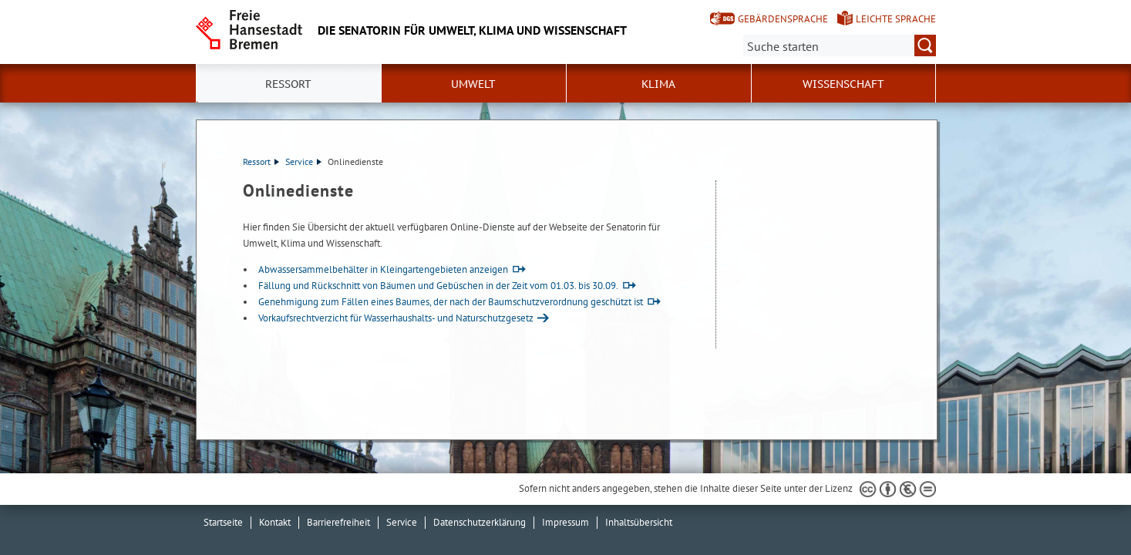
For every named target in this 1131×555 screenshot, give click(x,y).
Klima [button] (658, 84)
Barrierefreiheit (338, 522)
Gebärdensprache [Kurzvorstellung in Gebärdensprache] (783, 18)
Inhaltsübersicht (638, 522)
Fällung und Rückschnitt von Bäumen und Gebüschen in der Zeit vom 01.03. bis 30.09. (438, 285)
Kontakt (275, 522)
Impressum (565, 522)
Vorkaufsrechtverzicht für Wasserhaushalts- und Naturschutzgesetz (396, 318)
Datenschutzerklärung (479, 522)
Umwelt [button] (473, 84)
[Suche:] (839, 45)
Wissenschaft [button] (843, 84)
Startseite (223, 522)
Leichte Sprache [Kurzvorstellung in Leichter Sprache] (896, 18)
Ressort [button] (288, 84)
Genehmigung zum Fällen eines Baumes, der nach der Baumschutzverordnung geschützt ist (450, 301)
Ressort (261, 161)
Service (303, 161)
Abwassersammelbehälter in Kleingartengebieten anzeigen (383, 269)
